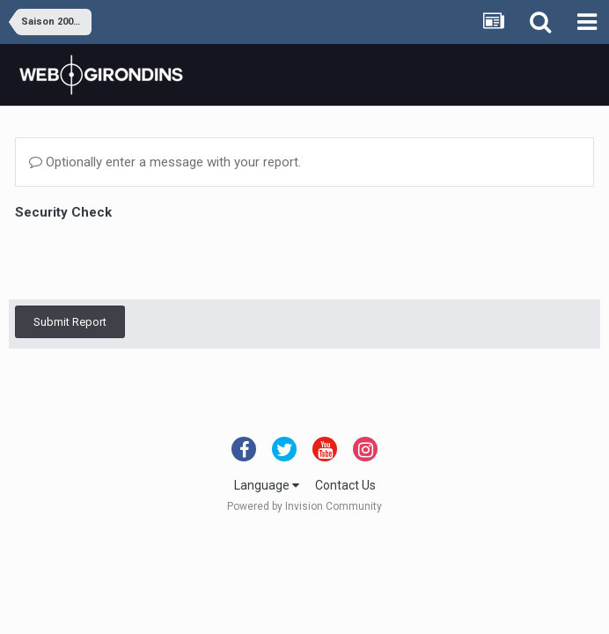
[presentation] (148, 259)
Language (266, 485)
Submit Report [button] (69, 321)
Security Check (63, 212)
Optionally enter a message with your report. (165, 162)
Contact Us (345, 485)
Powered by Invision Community (304, 506)
